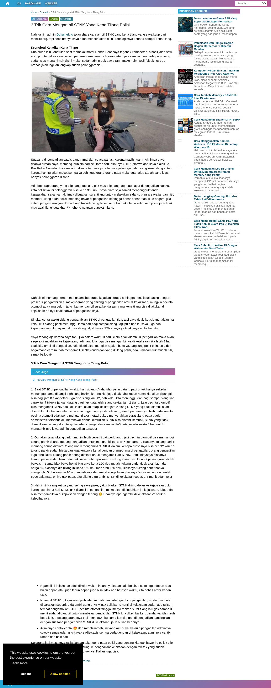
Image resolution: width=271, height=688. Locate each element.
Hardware (33, 3)
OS (19, 3)
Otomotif (66, 19)
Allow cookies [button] (60, 674)
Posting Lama (165, 675)
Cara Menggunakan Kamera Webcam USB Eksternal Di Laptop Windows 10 (216, 144)
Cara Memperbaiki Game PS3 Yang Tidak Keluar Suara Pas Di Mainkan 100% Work (216, 224)
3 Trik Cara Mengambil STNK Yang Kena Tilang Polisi (65, 379)
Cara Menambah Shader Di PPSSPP (217, 119)
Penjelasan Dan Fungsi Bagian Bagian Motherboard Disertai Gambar (213, 46)
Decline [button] (26, 674)
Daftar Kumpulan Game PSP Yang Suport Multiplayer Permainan (215, 20)
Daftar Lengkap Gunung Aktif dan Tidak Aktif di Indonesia (215, 198)
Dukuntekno (65, 34)
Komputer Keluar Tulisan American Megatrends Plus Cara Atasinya (216, 72)
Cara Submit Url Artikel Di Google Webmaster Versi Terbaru (215, 247)
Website (51, 3)
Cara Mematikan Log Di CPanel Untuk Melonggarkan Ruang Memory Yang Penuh (214, 171)
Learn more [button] (19, 663)
